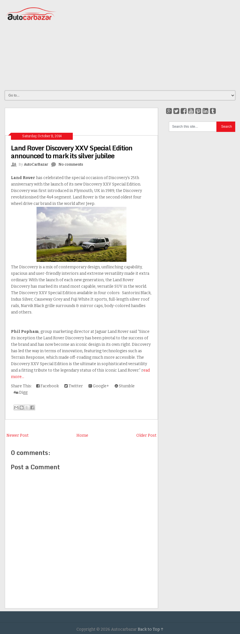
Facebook (47, 386)
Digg (21, 392)
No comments (70, 164)
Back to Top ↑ (151, 629)
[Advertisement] (157, 45)
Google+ (99, 386)
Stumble (125, 386)
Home (82, 435)
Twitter (73, 386)
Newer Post (17, 435)
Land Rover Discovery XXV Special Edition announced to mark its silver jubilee (71, 151)
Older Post (146, 435)
